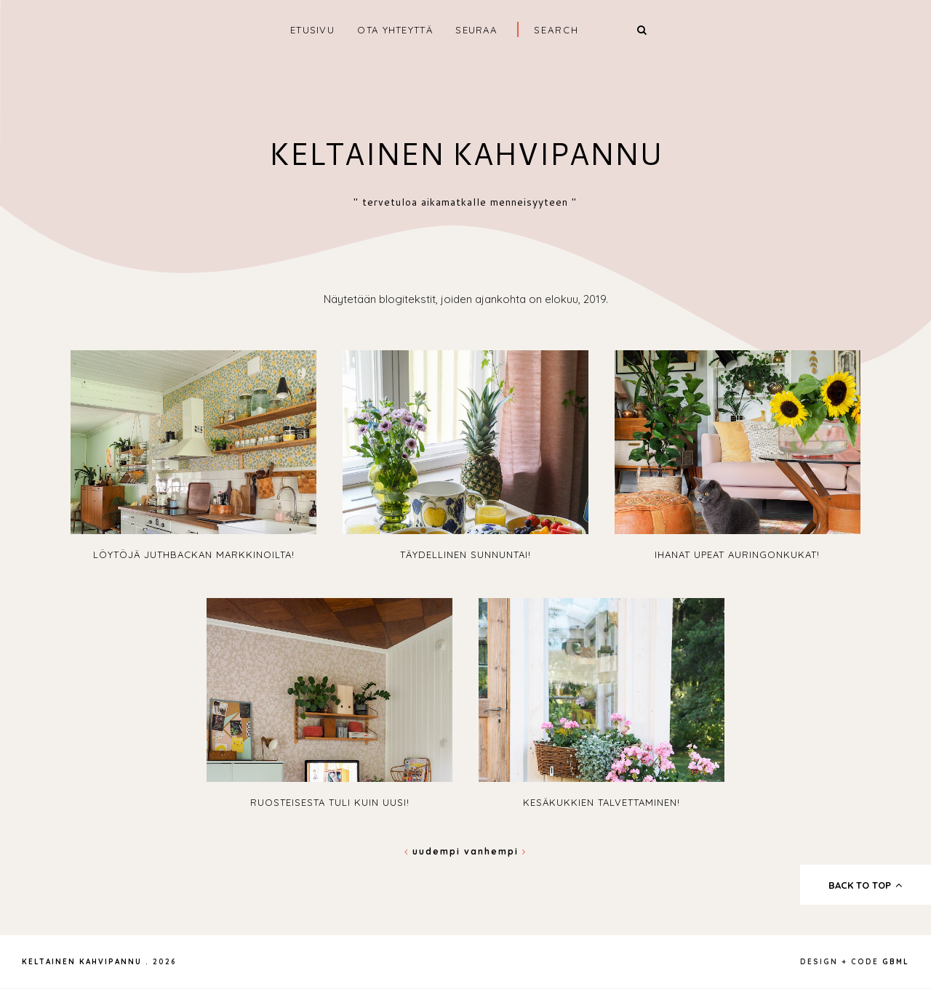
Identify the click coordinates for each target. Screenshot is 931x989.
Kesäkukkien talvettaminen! (601, 802)
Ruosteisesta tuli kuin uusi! (329, 802)
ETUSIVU (312, 30)
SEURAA (476, 30)
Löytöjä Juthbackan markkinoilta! (194, 554)
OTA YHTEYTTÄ (395, 30)
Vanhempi (495, 851)
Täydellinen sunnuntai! (465, 554)
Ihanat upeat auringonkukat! (737, 554)
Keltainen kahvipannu (465, 153)
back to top (865, 885)
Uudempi (434, 851)
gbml (895, 961)
